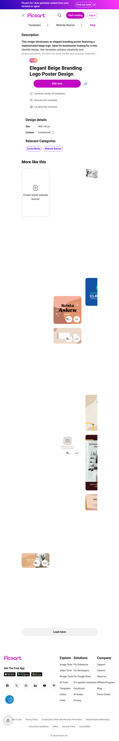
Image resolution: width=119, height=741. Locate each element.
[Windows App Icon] (36, 675)
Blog (99, 688)
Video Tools (66, 670)
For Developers (81, 670)
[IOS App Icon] (10, 675)
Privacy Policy (32, 719)
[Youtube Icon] (44, 685)
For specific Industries (85, 682)
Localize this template (45, 107)
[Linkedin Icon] (35, 685)
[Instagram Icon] (26, 685)
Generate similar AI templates (49, 93)
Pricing (77, 700)
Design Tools (66, 676)
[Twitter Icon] (16, 685)
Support (101, 664)
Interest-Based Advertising (97, 719)
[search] (59, 15)
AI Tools (64, 682)
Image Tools (66, 664)
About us (101, 676)
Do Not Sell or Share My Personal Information (62, 719)
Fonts (62, 700)
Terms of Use (16, 719)
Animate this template (45, 100)
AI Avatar (78, 694)
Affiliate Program (106, 682)
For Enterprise (81, 664)
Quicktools (79, 688)
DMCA (55, 726)
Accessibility (84, 726)
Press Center (104, 694)
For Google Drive (82, 676)
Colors (63, 694)
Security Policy (68, 726)
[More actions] (76, 319)
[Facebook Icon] (7, 685)
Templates (65, 688)
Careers (101, 670)
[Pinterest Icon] (54, 685)
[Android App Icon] (23, 675)
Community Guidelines (39, 726)
